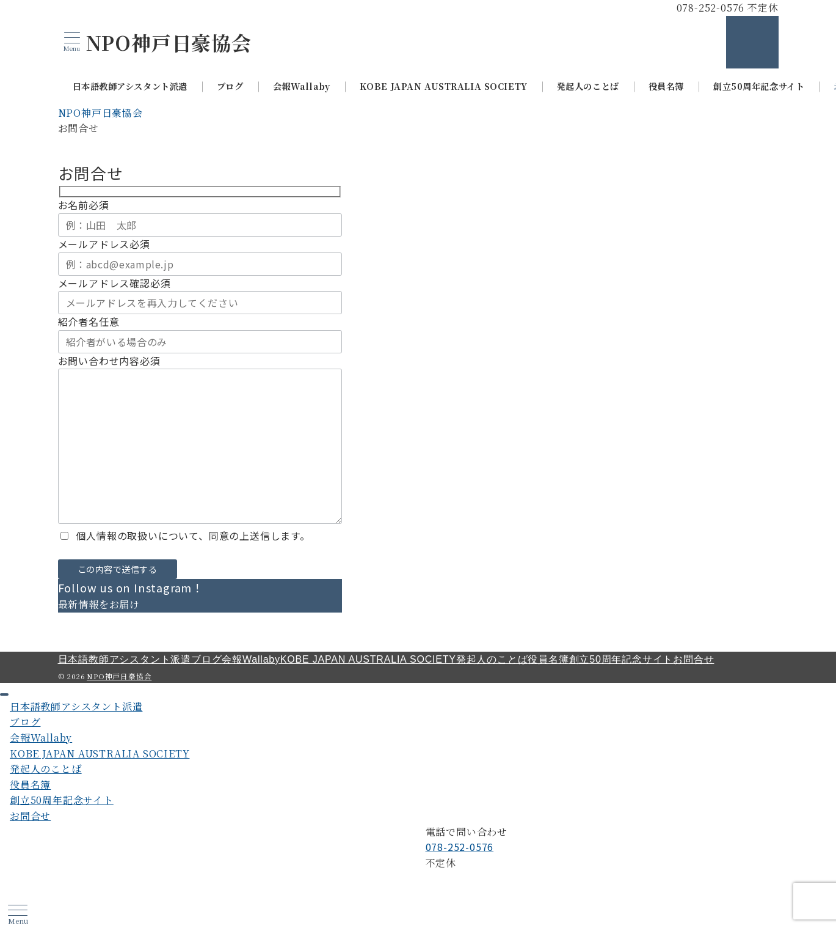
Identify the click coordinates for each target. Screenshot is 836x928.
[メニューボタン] (72, 41)
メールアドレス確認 (114, 283)
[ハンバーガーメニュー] (17, 915)
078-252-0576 (460, 846)
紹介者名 (89, 321)
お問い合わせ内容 (109, 360)
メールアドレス (104, 244)
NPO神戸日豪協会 (169, 42)
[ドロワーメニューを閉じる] (4, 694)
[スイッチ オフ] (752, 42)
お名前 (83, 204)
